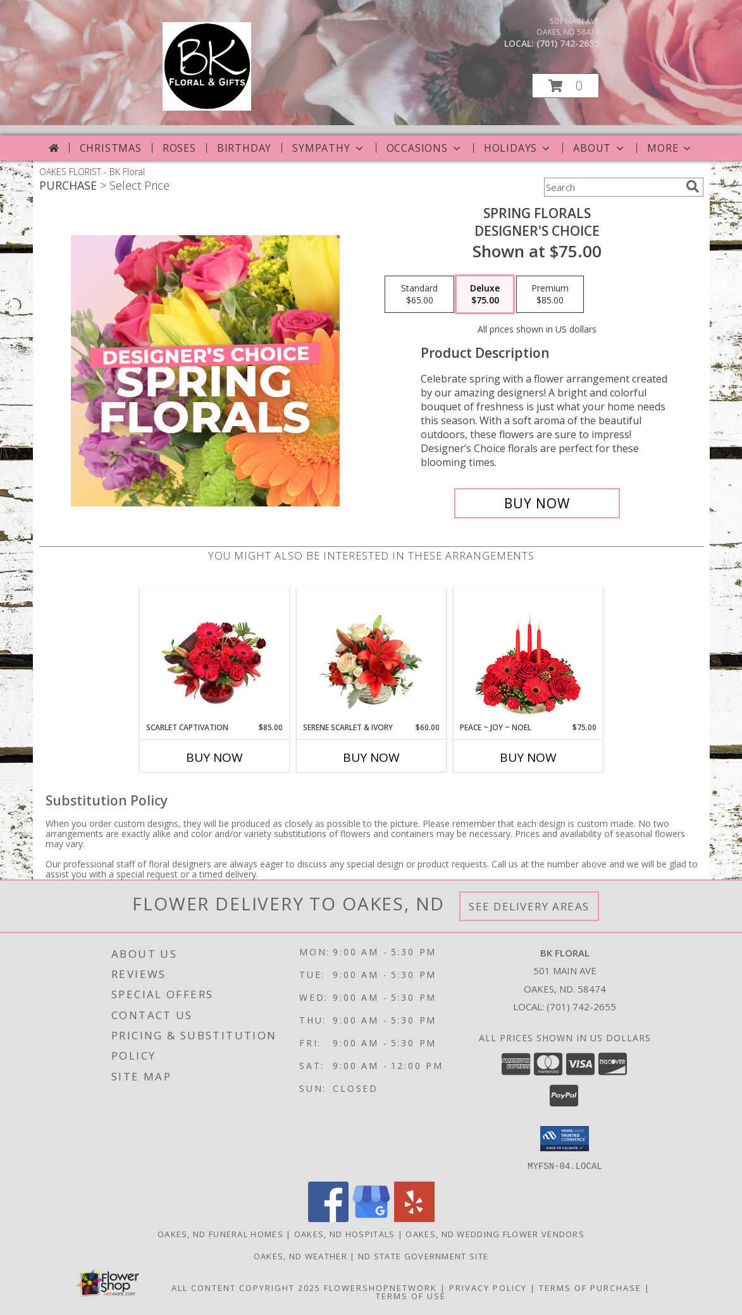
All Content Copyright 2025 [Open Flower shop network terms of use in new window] (246, 1287)
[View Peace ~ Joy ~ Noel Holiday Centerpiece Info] (528, 655)
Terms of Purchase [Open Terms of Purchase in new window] (590, 1287)
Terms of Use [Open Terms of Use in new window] (411, 1295)
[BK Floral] (207, 107)
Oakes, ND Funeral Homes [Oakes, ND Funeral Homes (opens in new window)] (220, 1233)
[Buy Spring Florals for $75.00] (537, 503)
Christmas (111, 148)
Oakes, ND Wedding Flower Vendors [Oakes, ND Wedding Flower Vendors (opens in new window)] (494, 1233)
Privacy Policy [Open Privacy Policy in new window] (488, 1287)
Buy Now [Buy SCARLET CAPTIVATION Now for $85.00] (214, 757)
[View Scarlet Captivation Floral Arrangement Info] (214, 655)
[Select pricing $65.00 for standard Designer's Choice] (419, 294)
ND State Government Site (423, 1255)
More (670, 148)
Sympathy (328, 148)
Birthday (244, 148)
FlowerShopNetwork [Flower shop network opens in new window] (380, 1287)
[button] (565, 85)
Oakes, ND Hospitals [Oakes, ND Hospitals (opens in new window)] (344, 1233)
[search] (693, 186)
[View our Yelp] (414, 1218)
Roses (179, 148)
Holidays (518, 148)
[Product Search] (612, 187)
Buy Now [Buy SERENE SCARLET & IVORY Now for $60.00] (371, 757)
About (599, 148)
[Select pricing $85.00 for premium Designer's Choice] (550, 294)
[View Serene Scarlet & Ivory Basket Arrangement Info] (371, 655)
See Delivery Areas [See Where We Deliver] (529, 906)
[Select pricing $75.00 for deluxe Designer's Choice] (485, 294)
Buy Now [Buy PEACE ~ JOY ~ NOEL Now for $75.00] (528, 757)
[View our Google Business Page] (371, 1218)
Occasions (424, 148)
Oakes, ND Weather (300, 1255)
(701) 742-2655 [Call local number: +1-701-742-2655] (567, 43)
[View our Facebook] (328, 1218)
